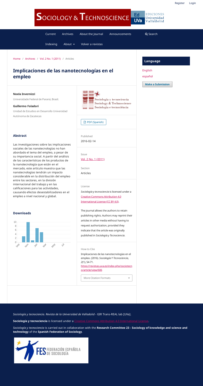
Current (50, 34)
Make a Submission (157, 84)
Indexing (51, 44)
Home (16, 58)
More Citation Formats (97, 278)
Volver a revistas (92, 44)
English (147, 70)
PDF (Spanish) (94, 122)
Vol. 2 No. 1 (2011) (50, 58)
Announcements (120, 34)
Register (180, 3)
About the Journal (91, 34)
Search (151, 34)
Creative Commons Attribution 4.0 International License (111, 321)
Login (192, 3)
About (68, 44)
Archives (67, 34)
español (147, 76)
